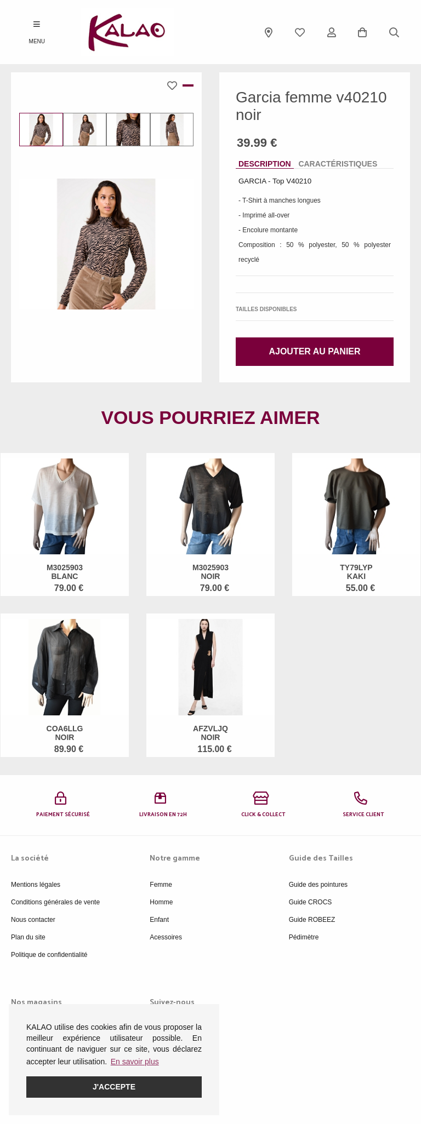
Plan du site (28, 937)
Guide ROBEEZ (312, 920)
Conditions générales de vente (55, 902)
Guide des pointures (318, 884)
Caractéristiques (337, 163)
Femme (161, 884)
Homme (161, 902)
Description (264, 163)
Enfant (159, 920)
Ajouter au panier (314, 351)
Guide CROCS (310, 902)
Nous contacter (33, 920)
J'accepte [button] (114, 1086)
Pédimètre (304, 937)
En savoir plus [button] (135, 1061)
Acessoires (166, 937)
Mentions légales (35, 884)
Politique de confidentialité (49, 955)
